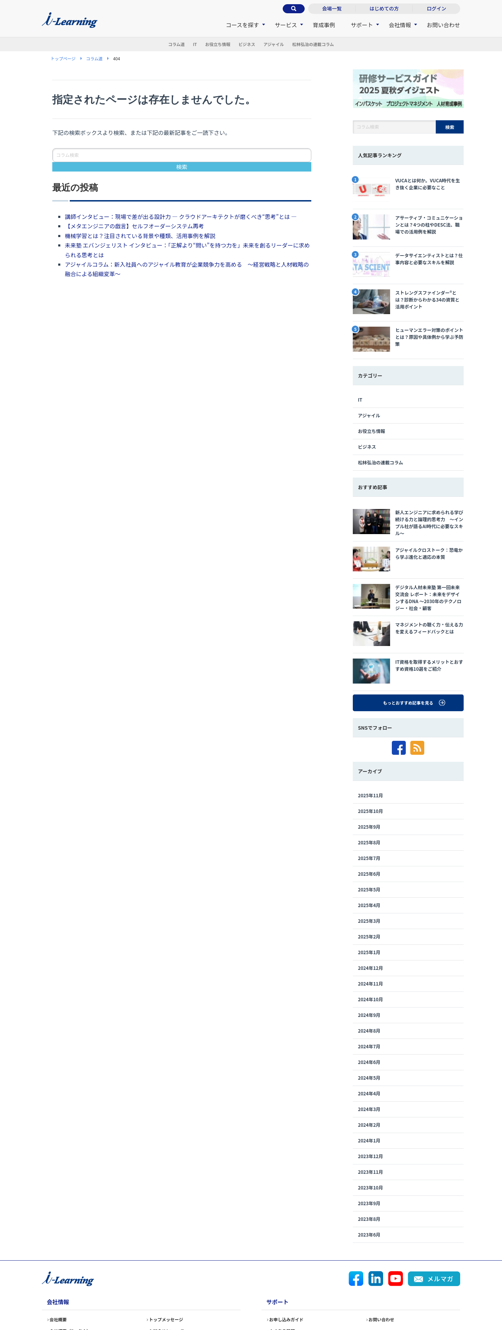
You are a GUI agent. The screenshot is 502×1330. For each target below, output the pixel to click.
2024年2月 (369, 1074)
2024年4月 (369, 1042)
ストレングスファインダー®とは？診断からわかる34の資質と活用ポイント (408, 283)
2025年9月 (369, 776)
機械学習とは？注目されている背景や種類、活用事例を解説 (140, 236)
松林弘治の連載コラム (346, 44)
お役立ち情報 (207, 44)
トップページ (63, 59)
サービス (286, 25)
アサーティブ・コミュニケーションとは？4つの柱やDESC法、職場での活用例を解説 (408, 220)
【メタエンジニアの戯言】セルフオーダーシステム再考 (134, 226)
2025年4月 (369, 854)
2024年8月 (369, 979)
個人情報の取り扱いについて (213, 1302)
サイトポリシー (283, 1302)
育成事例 (324, 25)
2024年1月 (369, 1089)
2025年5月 (369, 838)
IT (172, 44)
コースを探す (242, 25)
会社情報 (400, 25)
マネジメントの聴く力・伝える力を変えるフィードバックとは (407, 592)
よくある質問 (284, 1283)
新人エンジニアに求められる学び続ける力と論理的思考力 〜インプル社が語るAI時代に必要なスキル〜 (407, 491)
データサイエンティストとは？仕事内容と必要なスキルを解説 (407, 251)
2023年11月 (370, 1121)
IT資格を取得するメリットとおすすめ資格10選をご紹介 (407, 624)
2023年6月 (369, 1183)
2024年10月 (370, 948)
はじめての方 (384, 8)
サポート (362, 25)
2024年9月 (369, 964)
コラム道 (141, 44)
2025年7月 (369, 807)
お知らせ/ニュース (170, 1283)
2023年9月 (369, 1152)
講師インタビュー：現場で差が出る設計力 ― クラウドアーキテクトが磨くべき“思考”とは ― (181, 217)
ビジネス (250, 44)
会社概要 (60, 1271)
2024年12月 (370, 917)
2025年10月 (370, 760)
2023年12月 (370, 1105)
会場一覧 (332, 8)
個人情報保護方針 (140, 1302)
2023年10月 (370, 1136)
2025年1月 (369, 901)
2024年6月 (369, 1011)
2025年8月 (369, 791)
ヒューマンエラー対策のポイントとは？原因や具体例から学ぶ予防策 (407, 315)
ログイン (436, 8)
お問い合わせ (443, 25)
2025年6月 (369, 823)
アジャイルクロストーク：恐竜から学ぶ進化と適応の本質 (407, 523)
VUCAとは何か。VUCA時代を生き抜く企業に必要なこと (408, 188)
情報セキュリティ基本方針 (71, 1302)
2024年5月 (369, 1027)
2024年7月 (369, 995)
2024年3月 (369, 1058)
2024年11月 (370, 932)
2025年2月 (369, 885)
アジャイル (291, 44)
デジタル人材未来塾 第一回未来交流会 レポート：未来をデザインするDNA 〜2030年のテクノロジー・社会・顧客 (408, 558)
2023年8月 (369, 1168)
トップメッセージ (169, 1271)
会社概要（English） (73, 1283)
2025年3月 (369, 870)
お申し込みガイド (289, 1271)
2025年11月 (370, 744)
